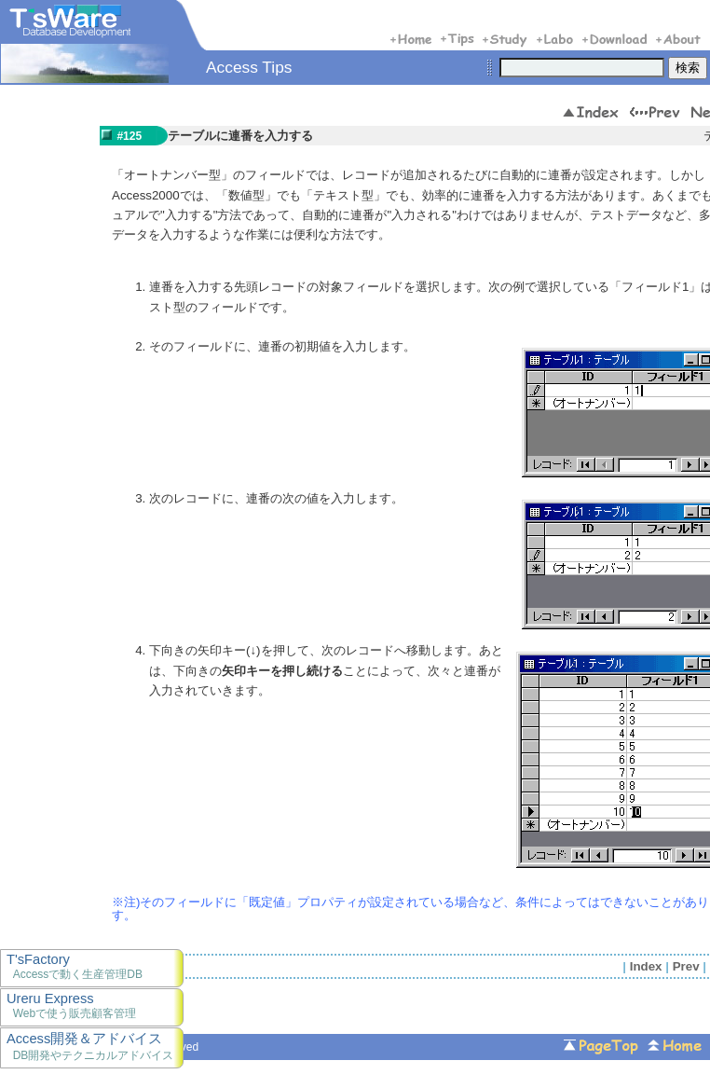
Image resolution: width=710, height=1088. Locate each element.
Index (646, 966)
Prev (686, 966)
